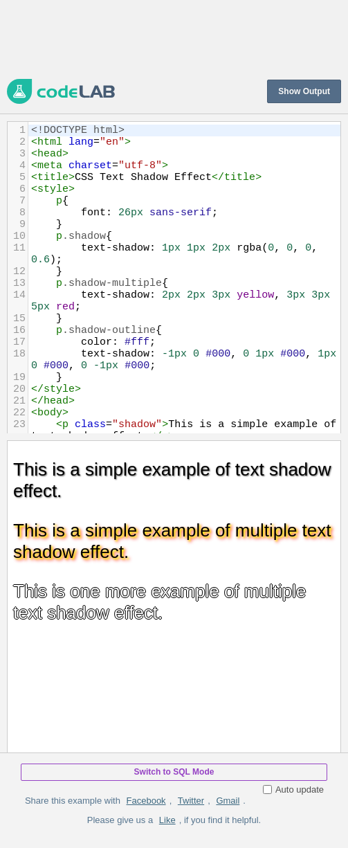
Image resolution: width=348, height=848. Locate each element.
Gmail (227, 800)
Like (167, 820)
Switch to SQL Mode (174, 772)
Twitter (191, 800)
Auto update (293, 789)
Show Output (304, 91)
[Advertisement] (174, 38)
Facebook (146, 800)
